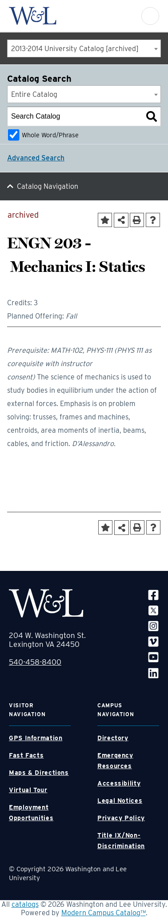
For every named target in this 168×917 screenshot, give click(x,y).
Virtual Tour (28, 789)
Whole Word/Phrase (50, 135)
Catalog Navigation (47, 186)
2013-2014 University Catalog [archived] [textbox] (75, 48)
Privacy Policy (121, 817)
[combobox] (84, 48)
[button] (150, 16)
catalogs (25, 904)
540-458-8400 (35, 662)
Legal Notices (119, 800)
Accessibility (118, 783)
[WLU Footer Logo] (46, 603)
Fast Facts (26, 755)
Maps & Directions (39, 772)
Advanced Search (35, 158)
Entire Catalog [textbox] (34, 94)
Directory (112, 738)
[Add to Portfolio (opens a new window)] (105, 220)
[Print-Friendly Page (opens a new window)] (137, 220)
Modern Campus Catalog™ (103, 913)
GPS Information (35, 738)
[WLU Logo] (32, 16)
